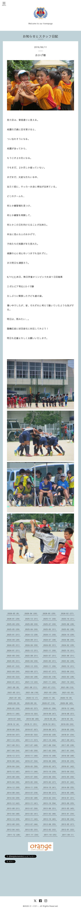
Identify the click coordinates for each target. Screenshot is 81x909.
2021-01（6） (15, 698)
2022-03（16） (50, 677)
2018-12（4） (14, 724)
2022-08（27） (32, 671)
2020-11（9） (49, 698)
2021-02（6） (68, 692)
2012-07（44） (32, 824)
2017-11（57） (32, 740)
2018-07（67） (32, 729)
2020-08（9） (31, 703)
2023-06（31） (68, 655)
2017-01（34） (68, 750)
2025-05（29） (14, 629)
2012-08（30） (14, 824)
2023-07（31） (50, 655)
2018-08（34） (14, 729)
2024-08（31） (32, 640)
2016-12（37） (14, 756)
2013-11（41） (32, 803)
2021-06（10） (68, 687)
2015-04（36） (14, 782)
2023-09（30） (14, 655)
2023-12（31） (32, 650)
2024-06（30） (68, 640)
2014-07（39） (32, 793)
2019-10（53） (32, 714)
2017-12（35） (14, 740)
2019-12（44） (68, 708)
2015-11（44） (32, 771)
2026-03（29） (49, 613)
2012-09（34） (68, 819)
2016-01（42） (68, 766)
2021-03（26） (50, 692)
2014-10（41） (50, 787)
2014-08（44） (14, 793)
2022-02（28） (68, 677)
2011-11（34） (32, 835)
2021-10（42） (68, 682)
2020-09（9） (14, 703)
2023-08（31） (32, 655)
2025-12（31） (32, 619)
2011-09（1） (68, 835)
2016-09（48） (68, 756)
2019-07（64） (15, 719)
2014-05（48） (68, 793)
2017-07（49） (32, 745)
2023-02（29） (68, 661)
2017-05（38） (68, 745)
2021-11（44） (50, 682)
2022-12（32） (32, 666)
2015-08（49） (14, 777)
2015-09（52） (68, 771)
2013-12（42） (14, 803)
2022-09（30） (14, 671)
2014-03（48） (32, 798)
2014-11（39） (32, 787)
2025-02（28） (68, 629)
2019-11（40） (14, 714)
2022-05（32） (14, 677)
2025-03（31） (50, 629)
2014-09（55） (68, 787)
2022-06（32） (68, 671)
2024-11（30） (50, 634)
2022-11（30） (50, 666)
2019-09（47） (50, 714)
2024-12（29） (32, 634)
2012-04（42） (14, 829)
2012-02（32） (50, 829)
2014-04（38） (14, 798)
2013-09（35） (68, 803)
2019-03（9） (68, 719)
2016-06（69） (50, 761)
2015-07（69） (32, 777)
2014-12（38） (14, 787)
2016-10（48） (50, 756)
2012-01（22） (68, 829)
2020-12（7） (32, 698)
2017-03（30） (32, 750)
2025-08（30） (32, 624)
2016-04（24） (14, 766)
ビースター (34, 906)
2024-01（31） (14, 650)
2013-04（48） (14, 814)
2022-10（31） (68, 666)
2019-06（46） (33, 719)
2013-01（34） (68, 814)
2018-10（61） (49, 724)
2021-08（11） (31, 687)
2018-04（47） (14, 735)
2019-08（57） (68, 714)
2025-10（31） (68, 619)
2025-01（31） (14, 634)
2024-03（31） (50, 645)
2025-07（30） (50, 624)
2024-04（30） (32, 645)
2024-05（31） (14, 645)
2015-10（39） (50, 771)
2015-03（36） (32, 782)
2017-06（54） (50, 745)
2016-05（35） (68, 761)
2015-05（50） (68, 777)
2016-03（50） (32, 766)
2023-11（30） (50, 650)
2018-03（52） (32, 735)
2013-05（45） (68, 808)
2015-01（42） (68, 782)
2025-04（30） (32, 629)
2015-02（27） (50, 782)
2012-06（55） (50, 824)
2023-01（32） (14, 666)
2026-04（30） (31, 613)
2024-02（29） (68, 645)
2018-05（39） (68, 729)
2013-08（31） (14, 808)
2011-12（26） (14, 835)
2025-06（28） (68, 624)
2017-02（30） (50, 750)
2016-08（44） (14, 761)
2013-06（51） (50, 808)
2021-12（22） (32, 682)
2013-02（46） (50, 814)
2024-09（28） (14, 640)
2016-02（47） (50, 766)
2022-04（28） (32, 677)
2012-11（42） (32, 819)
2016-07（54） (32, 761)
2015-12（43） (14, 771)
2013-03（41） (32, 814)
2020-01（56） (50, 708)
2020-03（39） (14, 708)
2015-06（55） (50, 777)
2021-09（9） (14, 687)
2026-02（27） (68, 613)
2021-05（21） (14, 692)
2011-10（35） (50, 835)
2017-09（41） (68, 740)
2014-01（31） (68, 798)
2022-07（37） (50, 671)
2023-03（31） (50, 661)
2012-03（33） (32, 829)
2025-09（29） (14, 624)
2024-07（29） (50, 640)
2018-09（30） (68, 724)
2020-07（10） (49, 703)
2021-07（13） (49, 687)
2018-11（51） (31, 724)
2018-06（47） (50, 729)
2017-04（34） (14, 750)
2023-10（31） (68, 650)
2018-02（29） (50, 735)
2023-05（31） (14, 661)
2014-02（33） (50, 798)
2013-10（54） (50, 803)
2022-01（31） (14, 682)
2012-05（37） (68, 824)
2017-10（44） (50, 740)
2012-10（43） (50, 819)
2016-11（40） (32, 756)
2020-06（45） (67, 703)
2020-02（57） (32, 708)
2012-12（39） (14, 819)
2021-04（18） (32, 692)
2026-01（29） (14, 619)
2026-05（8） (14, 613)
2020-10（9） (66, 698)
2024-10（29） (68, 634)
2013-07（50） (32, 808)
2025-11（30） (50, 619)
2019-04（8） (50, 719)
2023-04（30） (32, 661)
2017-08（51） (14, 745)
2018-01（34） (68, 735)
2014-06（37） (50, 793)
